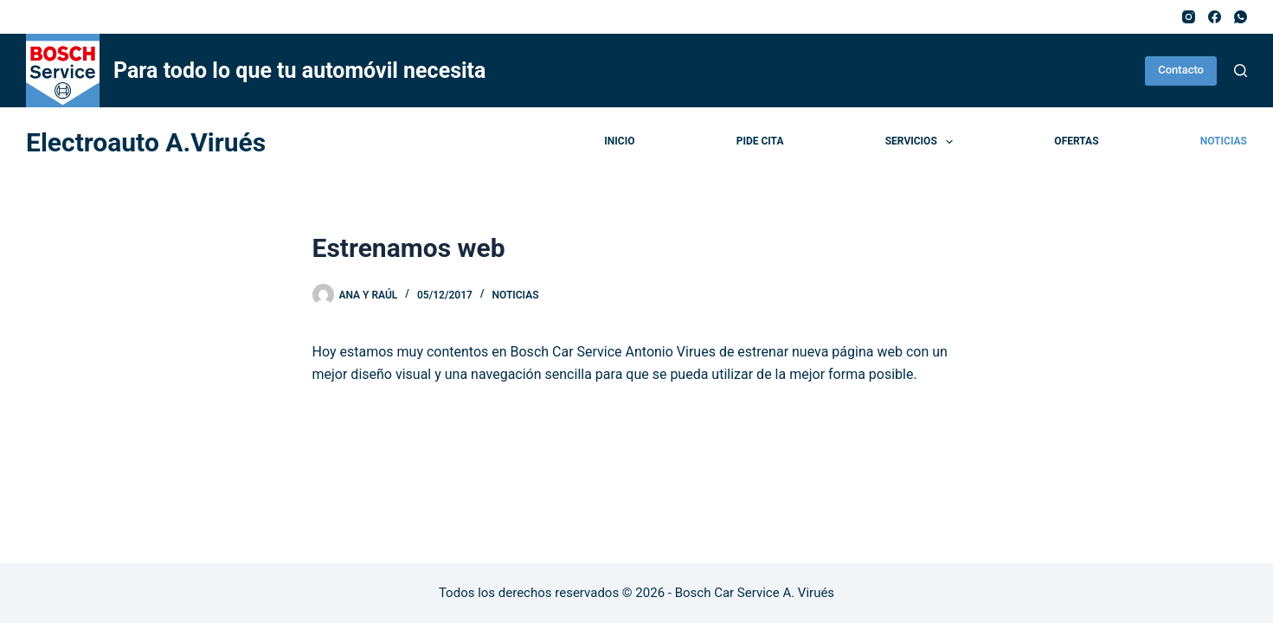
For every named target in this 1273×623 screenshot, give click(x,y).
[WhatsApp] (1240, 16)
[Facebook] (1214, 16)
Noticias (1223, 141)
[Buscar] (1240, 70)
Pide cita (760, 141)
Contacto (1181, 69)
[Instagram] (1188, 16)
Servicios (922, 142)
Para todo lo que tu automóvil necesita (299, 70)
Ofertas (1076, 141)
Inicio (619, 141)
